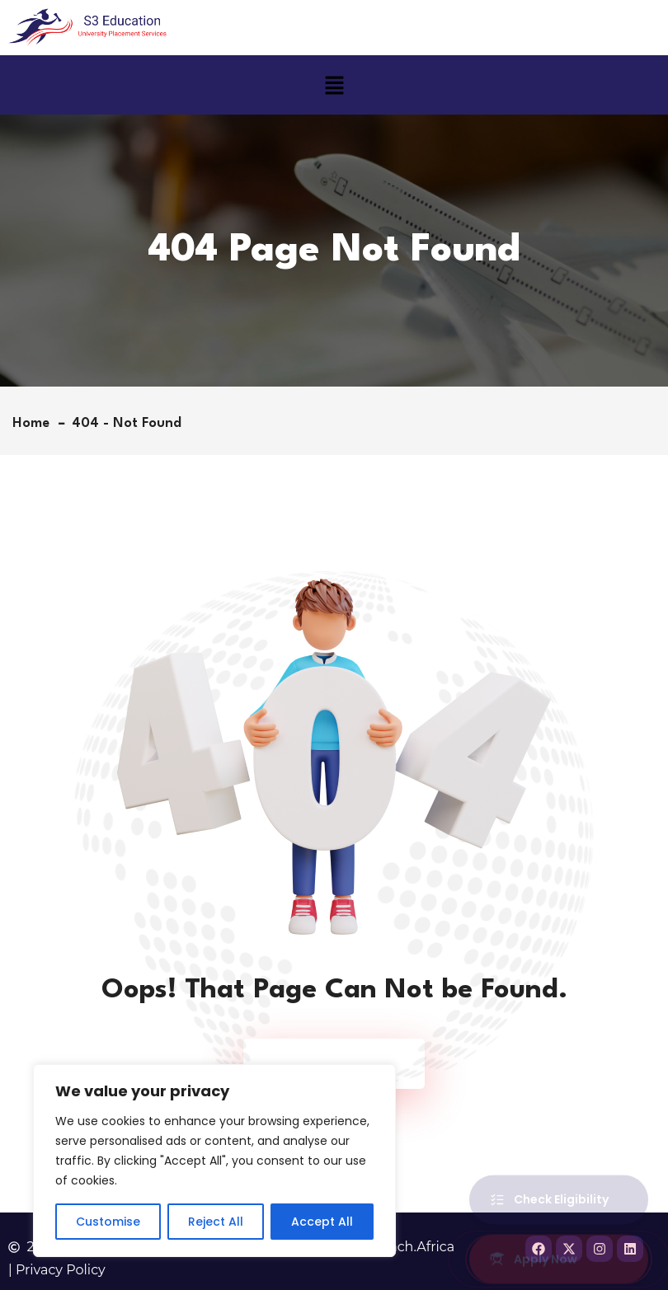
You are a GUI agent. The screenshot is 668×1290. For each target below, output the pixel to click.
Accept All (322, 1221)
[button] (334, 84)
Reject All (215, 1221)
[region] (214, 1160)
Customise (108, 1221)
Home (35, 423)
